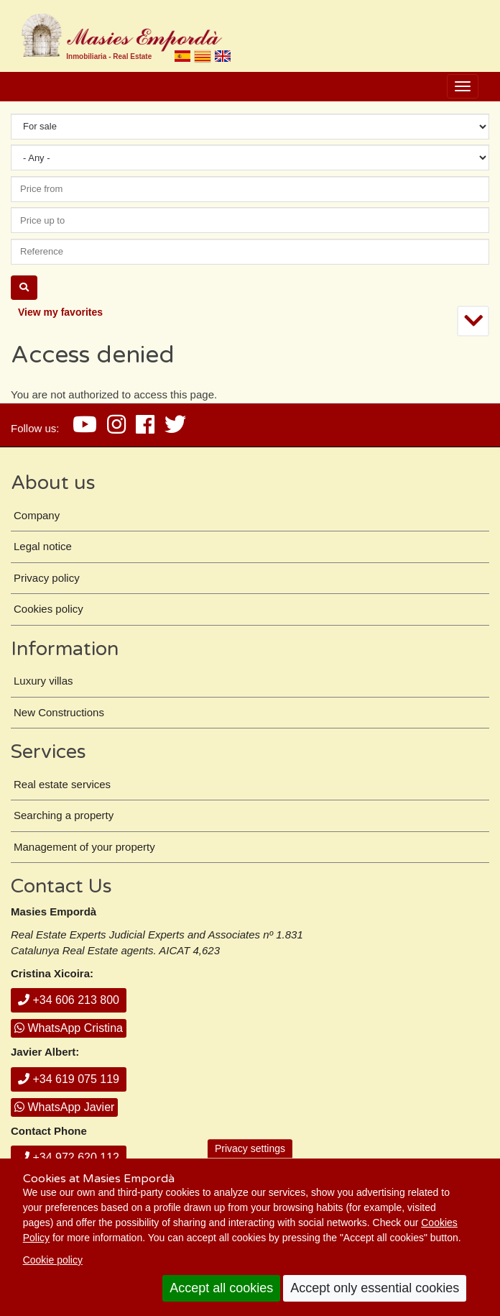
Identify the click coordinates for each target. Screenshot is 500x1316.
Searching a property (64, 815)
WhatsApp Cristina (68, 1028)
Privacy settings (250, 1148)
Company (37, 515)
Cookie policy (53, 1260)
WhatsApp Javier (64, 1107)
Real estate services (62, 784)
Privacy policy (47, 578)
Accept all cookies (221, 1288)
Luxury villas (43, 681)
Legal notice (43, 546)
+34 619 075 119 (68, 1079)
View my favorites (60, 312)
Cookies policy (48, 609)
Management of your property (84, 847)
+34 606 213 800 (68, 1000)
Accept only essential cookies (374, 1288)
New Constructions (59, 712)
